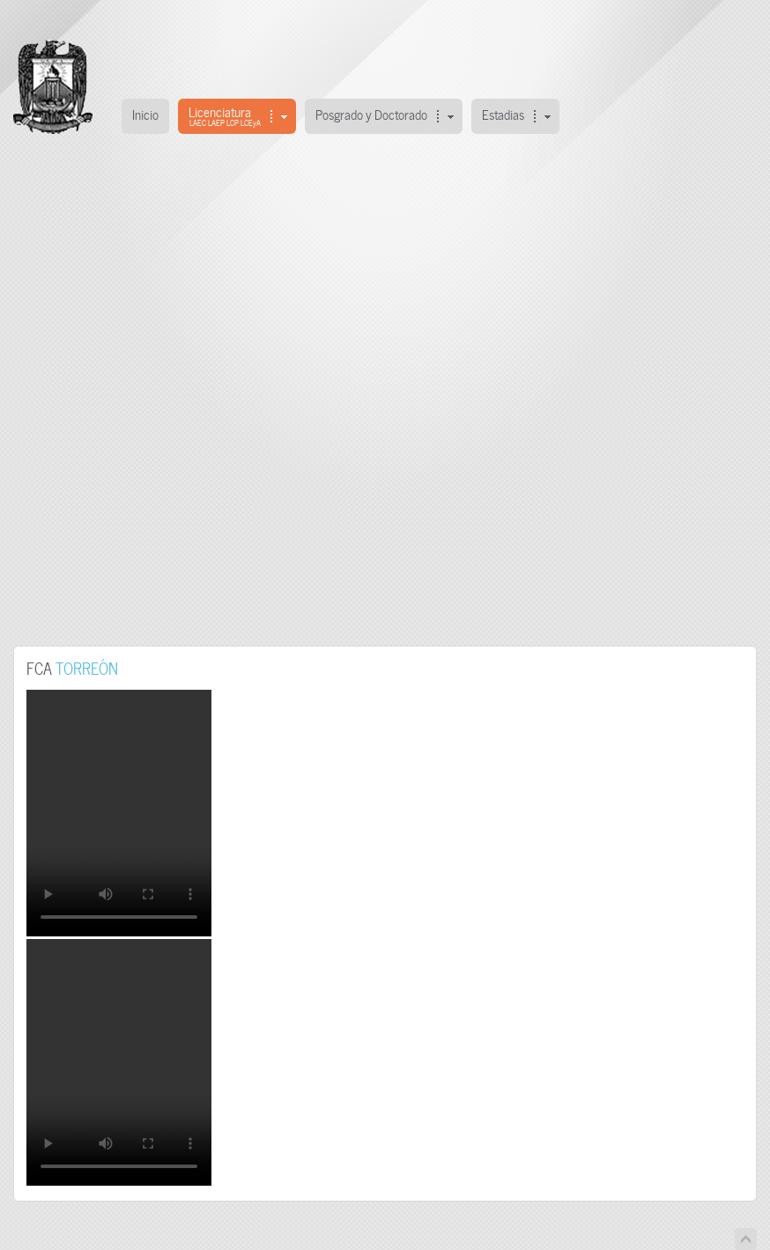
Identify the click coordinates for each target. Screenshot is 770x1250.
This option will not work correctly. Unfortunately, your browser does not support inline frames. (385, 396)
